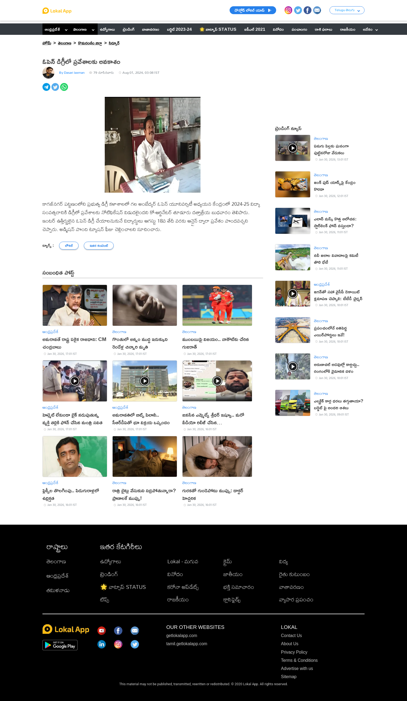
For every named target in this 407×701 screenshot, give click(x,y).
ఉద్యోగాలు (110, 561)
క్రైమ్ (227, 561)
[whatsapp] (64, 90)
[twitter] (55, 90)
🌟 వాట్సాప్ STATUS (123, 586)
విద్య (283, 561)
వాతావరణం (291, 586)
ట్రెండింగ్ (109, 574)
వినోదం (175, 574)
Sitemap (289, 676)
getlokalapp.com (181, 635)
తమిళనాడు (58, 590)
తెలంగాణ (80, 29)
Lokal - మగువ (182, 561)
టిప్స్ (104, 599)
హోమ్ (46, 43)
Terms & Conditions (299, 660)
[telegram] (46, 90)
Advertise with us (297, 668)
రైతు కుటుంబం (294, 574)
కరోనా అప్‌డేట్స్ (183, 586)
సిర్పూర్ (114, 43)
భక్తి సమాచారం (238, 586)
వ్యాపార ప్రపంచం (296, 599)
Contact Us (291, 635)
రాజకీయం (178, 599)
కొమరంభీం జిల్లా (90, 43)
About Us (289, 643)
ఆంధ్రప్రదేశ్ (52, 29)
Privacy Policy (294, 652)
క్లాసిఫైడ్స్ (231, 599)
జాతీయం (233, 574)
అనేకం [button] (370, 29)
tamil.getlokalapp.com (186, 643)
